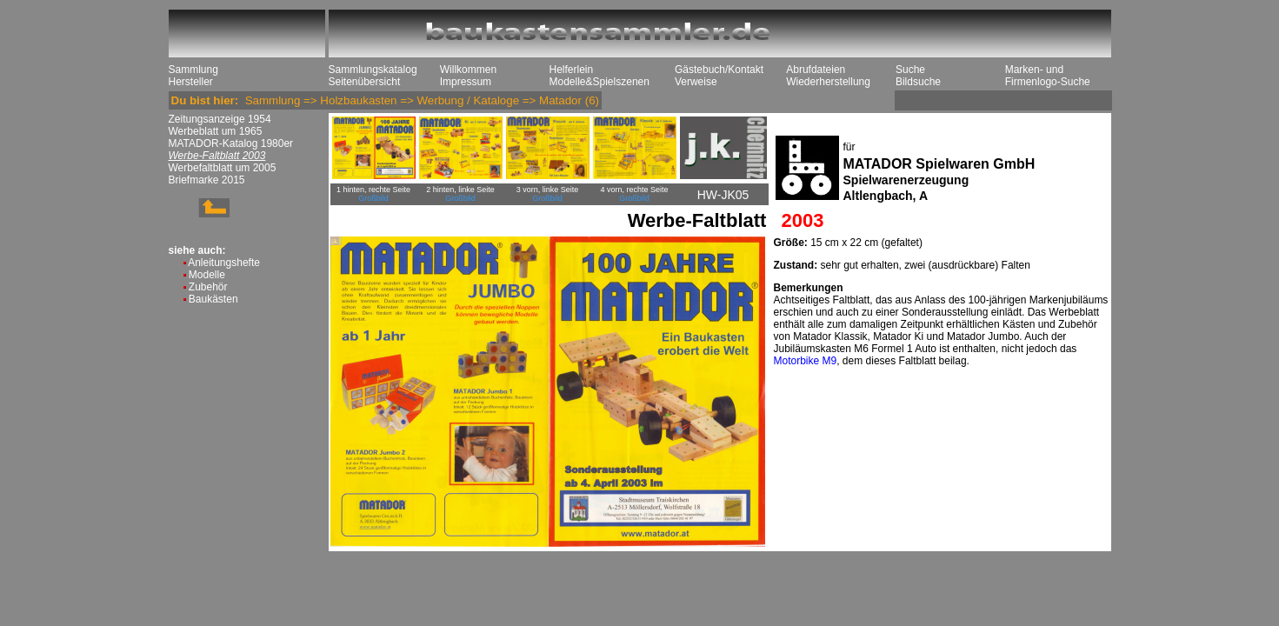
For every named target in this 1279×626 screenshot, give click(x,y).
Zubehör (208, 287)
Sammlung (193, 69)
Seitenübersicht (365, 82)
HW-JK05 (723, 195)
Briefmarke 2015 (207, 180)
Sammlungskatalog (373, 69)
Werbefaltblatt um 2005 (222, 168)
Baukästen (213, 299)
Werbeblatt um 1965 (216, 131)
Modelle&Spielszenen (599, 82)
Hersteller (191, 82)
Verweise (696, 82)
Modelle (207, 275)
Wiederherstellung (828, 82)
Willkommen (468, 69)
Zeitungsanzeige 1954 (220, 119)
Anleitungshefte (224, 262)
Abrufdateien (815, 69)
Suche (910, 69)
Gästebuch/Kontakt (719, 69)
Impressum (465, 82)
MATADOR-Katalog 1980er (231, 143)
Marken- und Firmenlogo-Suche (1047, 75)
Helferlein (572, 69)
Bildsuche (918, 82)
